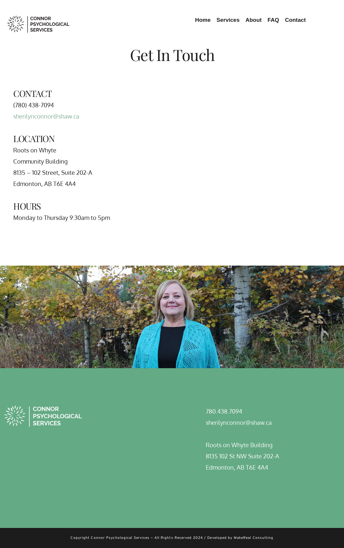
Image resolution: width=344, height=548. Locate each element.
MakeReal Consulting (254, 538)
